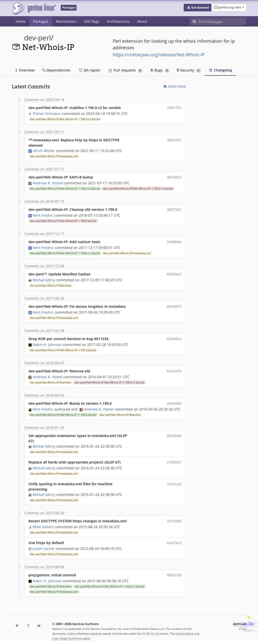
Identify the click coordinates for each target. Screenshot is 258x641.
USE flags (91, 21)
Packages (40, 21)
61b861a (174, 335)
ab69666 (174, 399)
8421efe (174, 367)
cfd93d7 (174, 457)
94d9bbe (174, 240)
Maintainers (66, 21)
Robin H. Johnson (47, 341)
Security (189, 70)
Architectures (118, 21)
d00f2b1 (174, 208)
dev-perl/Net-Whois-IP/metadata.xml (54, 156)
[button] (198, 7)
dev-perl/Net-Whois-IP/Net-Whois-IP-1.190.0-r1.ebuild (138, 187)
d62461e (174, 176)
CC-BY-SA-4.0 (150, 627)
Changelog (220, 70)
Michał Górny (44, 277)
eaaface (174, 537)
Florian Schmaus (47, 113)
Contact (239, 617)
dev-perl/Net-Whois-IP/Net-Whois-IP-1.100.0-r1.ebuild (109, 378)
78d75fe (174, 107)
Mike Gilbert (43, 521)
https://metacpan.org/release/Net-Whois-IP (159, 55)
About (142, 21)
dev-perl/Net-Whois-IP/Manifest (50, 283)
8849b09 (174, 431)
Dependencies (56, 70)
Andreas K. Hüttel (47, 182)
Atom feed (174, 86)
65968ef (174, 272)
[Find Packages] (222, 21)
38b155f (174, 139)
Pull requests (126, 70)
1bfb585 (174, 516)
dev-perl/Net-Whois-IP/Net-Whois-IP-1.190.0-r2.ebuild (65, 118)
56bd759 (174, 569)
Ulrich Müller (44, 150)
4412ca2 (174, 478)
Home (20, 21)
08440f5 (174, 303)
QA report (89, 70)
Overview (25, 70)
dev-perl (37, 37)
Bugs (160, 70)
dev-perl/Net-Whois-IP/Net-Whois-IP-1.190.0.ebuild (63, 219)
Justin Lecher (44, 542)
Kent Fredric (43, 213)
